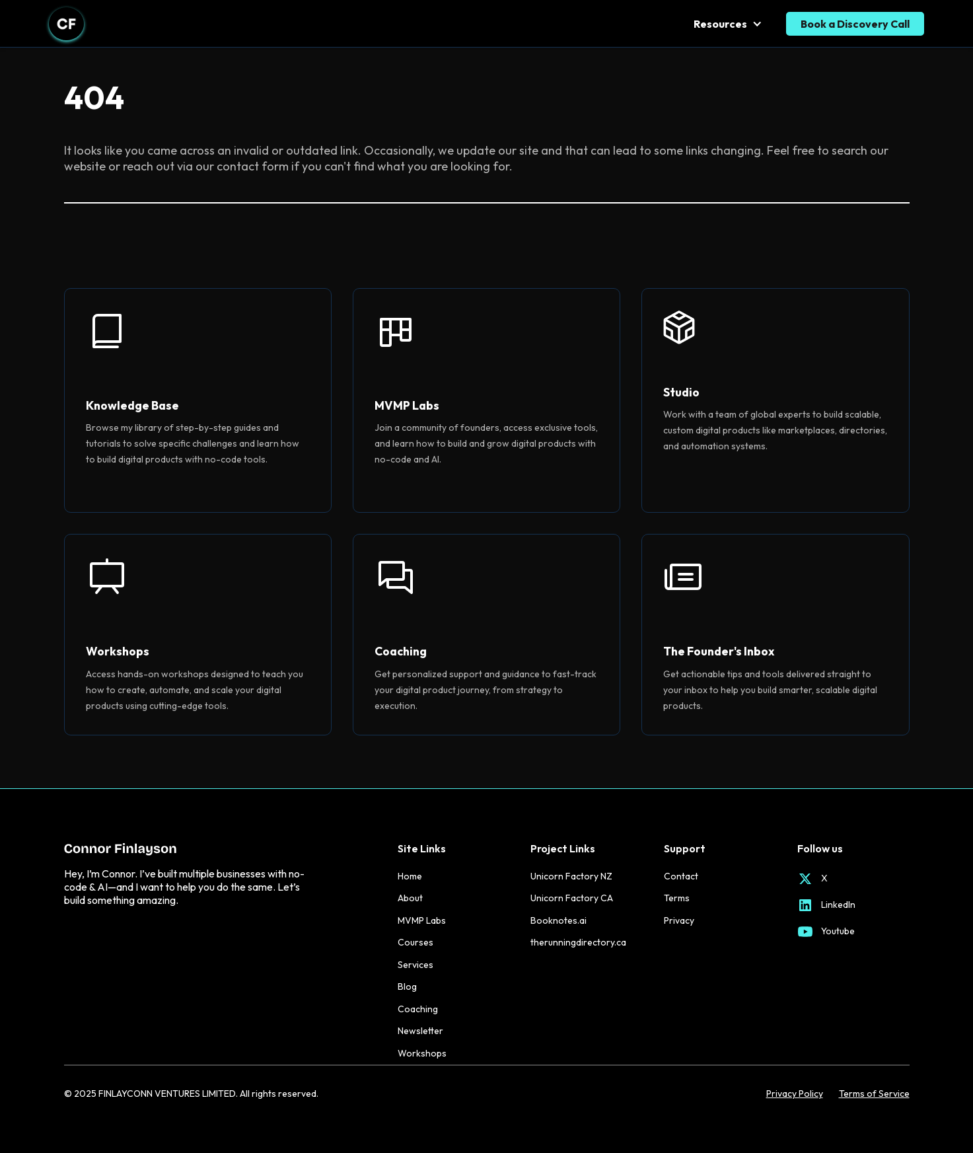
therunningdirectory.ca (578, 942)
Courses (415, 942)
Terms (677, 898)
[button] (729, 24)
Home (410, 876)
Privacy (679, 920)
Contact (681, 876)
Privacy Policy (794, 1093)
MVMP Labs (422, 920)
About (410, 898)
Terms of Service (874, 1093)
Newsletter (420, 1031)
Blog (407, 986)
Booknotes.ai (558, 920)
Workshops (422, 1053)
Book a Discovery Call (855, 23)
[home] (66, 23)
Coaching (418, 1009)
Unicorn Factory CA (571, 898)
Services (415, 965)
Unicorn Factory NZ (571, 876)
